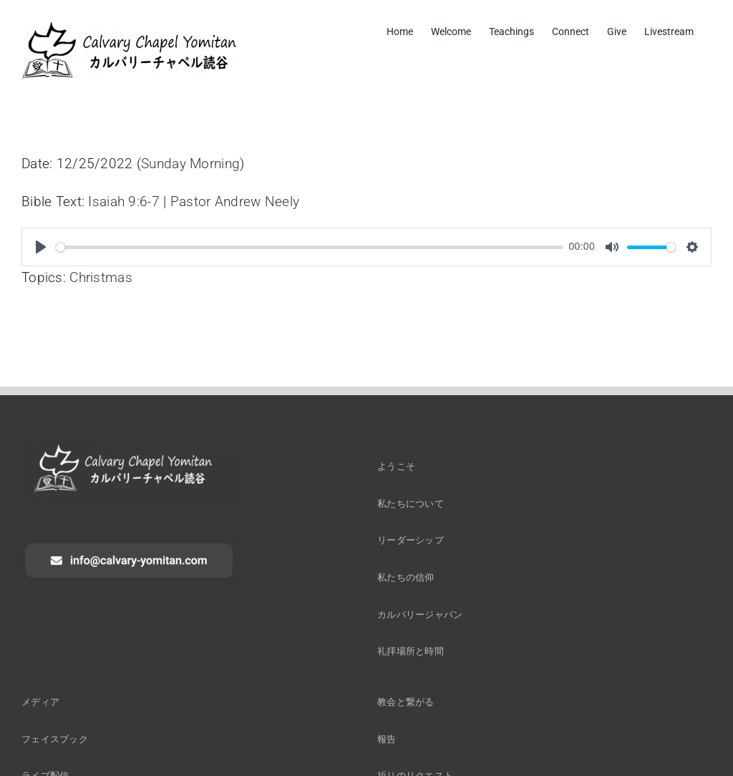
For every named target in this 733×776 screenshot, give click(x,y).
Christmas (100, 277)
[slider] (309, 247)
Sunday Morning (190, 163)
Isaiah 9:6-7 (123, 201)
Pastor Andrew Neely (234, 201)
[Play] (40, 247)
